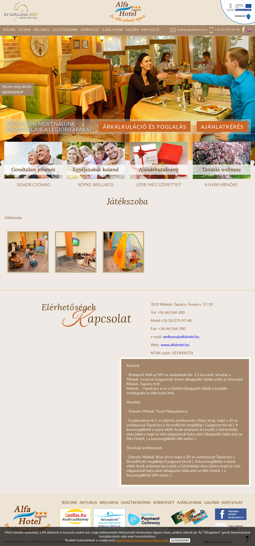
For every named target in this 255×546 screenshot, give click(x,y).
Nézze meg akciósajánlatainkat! (17, 89)
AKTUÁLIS (88, 502)
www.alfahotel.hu (175, 344)
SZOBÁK (24, 30)
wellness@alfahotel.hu (192, 30)
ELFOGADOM (180, 540)
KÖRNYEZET (90, 30)
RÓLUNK (9, 30)
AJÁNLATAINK (112, 30)
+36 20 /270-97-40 (227, 30)
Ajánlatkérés (222, 126)
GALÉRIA (132, 30)
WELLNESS (41, 30)
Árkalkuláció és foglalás (144, 126)
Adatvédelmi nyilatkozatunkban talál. (142, 540)
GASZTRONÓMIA (65, 30)
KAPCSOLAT (150, 30)
